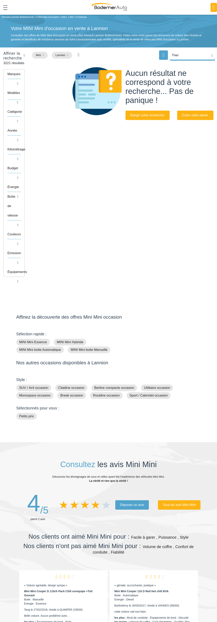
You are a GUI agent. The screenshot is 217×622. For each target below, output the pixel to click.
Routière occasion (106, 279)
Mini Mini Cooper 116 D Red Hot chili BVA (141, 475)
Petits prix (26, 300)
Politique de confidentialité (180, 605)
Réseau (86, 576)
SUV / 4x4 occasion (33, 272)
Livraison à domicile (177, 582)
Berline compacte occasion (114, 272)
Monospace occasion (35, 279)
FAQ (84, 594)
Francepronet (66, 605)
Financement (89, 582)
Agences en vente (176, 594)
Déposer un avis (132, 389)
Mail (23, 570)
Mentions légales (141, 605)
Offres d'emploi (90, 587)
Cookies (158, 605)
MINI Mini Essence (33, 226)
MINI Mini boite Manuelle (89, 234)
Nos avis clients (27, 578)
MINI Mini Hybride (70, 226)
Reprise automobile (177, 576)
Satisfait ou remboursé (179, 570)
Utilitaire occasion (157, 272)
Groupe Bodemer (91, 570)
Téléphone (45, 570)
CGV (200, 605)
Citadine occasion (71, 272)
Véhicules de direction (136, 582)
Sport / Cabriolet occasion (149, 279)
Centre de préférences (117, 605)
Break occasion (71, 279)
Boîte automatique (134, 576)
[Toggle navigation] (4, 8)
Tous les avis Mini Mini (179, 389)
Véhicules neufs (133, 587)
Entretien (170, 587)
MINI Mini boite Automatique (40, 234)
